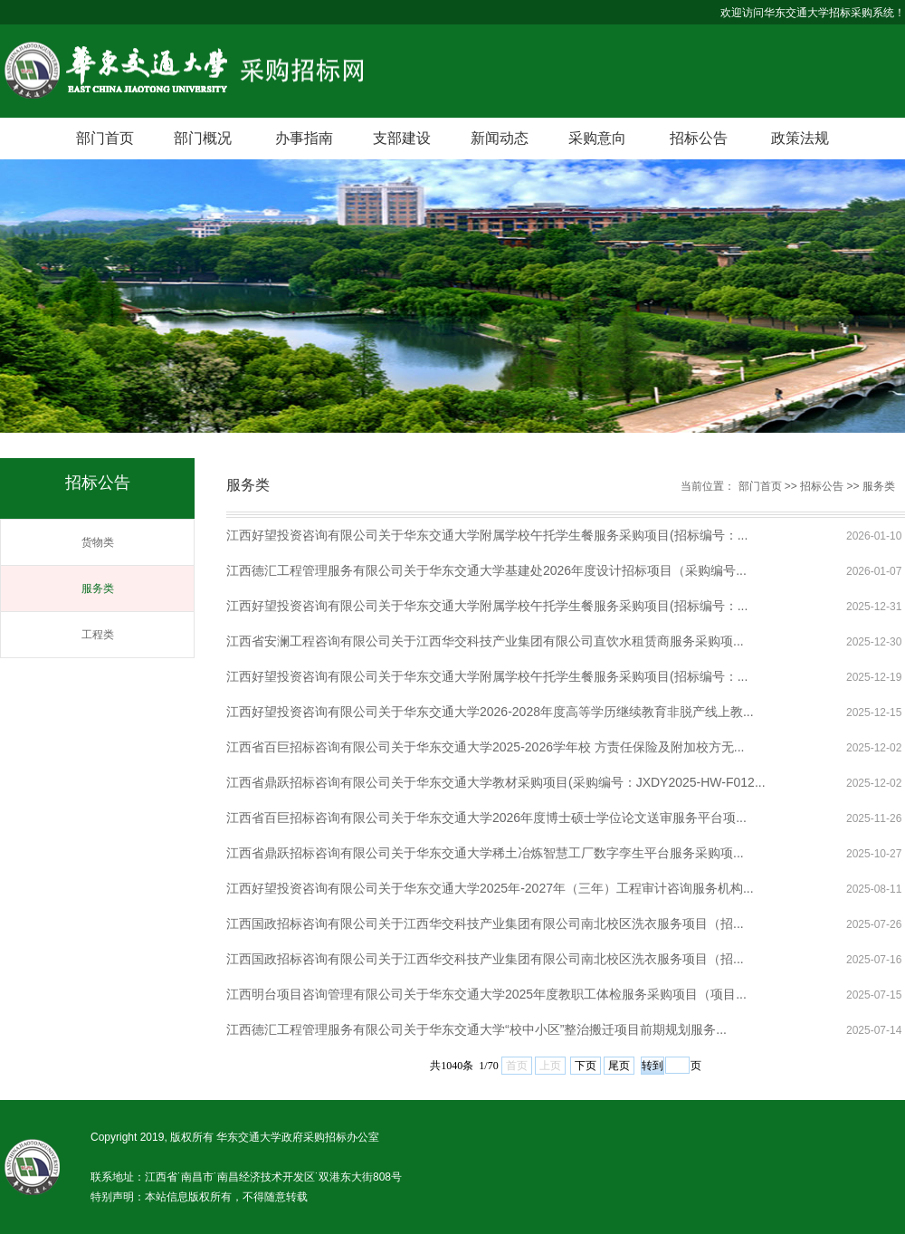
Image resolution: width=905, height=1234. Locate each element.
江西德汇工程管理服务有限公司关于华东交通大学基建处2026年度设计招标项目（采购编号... (486, 570)
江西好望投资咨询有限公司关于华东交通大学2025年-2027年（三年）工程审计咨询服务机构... (490, 888)
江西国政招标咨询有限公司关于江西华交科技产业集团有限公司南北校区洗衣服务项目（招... (485, 923)
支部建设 (402, 138)
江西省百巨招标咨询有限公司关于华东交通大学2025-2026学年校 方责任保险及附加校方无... (485, 747)
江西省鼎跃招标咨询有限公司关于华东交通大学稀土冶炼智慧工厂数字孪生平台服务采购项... (485, 853)
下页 (585, 1065)
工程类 (97, 634)
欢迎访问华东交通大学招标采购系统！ (812, 12)
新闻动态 (500, 138)
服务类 (97, 588)
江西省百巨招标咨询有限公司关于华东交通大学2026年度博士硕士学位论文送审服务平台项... (486, 817)
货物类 (97, 542)
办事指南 (304, 138)
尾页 (619, 1065)
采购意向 (597, 138)
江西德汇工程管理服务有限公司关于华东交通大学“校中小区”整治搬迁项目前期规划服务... (476, 1029)
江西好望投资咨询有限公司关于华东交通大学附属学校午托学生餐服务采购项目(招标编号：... (487, 535)
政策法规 (800, 138)
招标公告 (699, 138)
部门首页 (105, 138)
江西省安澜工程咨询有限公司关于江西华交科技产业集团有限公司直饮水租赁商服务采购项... (485, 641)
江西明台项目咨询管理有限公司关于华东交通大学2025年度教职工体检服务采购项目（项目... (486, 994)
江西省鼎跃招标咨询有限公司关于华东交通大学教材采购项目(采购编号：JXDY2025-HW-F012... (496, 782)
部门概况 (203, 138)
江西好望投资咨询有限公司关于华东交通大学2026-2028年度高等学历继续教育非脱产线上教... (490, 711)
